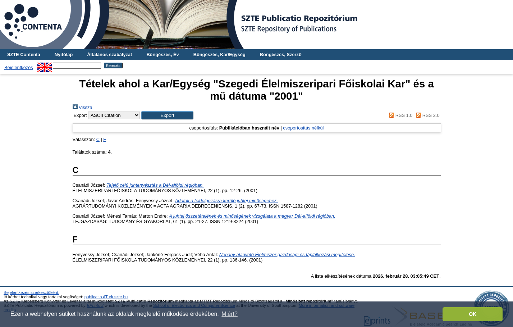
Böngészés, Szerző (281, 54)
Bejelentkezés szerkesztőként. (31, 292)
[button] (167, 115)
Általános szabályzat (109, 54)
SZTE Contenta (23, 54)
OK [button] (473, 314)
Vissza (82, 107)
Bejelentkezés (18, 67)
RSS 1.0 (400, 115)
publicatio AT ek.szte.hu (106, 297)
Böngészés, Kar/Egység (219, 54)
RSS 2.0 (427, 115)
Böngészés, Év (162, 54)
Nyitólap (64, 54)
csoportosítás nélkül (303, 128)
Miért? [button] (229, 314)
